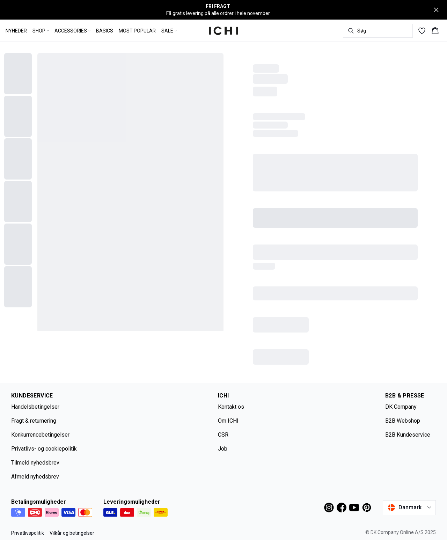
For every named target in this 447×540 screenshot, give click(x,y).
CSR (223, 434)
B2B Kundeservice (407, 434)
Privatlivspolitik (27, 533)
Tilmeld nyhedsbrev (35, 462)
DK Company (401, 406)
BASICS (104, 31)
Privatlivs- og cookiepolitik (44, 448)
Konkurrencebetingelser (40, 434)
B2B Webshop (402, 420)
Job (222, 448)
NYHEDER (16, 31)
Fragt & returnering (33, 420)
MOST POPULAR (137, 31)
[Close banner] (436, 10)
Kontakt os (231, 406)
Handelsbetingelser (35, 406)
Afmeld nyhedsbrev (35, 476)
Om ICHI (228, 420)
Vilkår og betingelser (72, 533)
